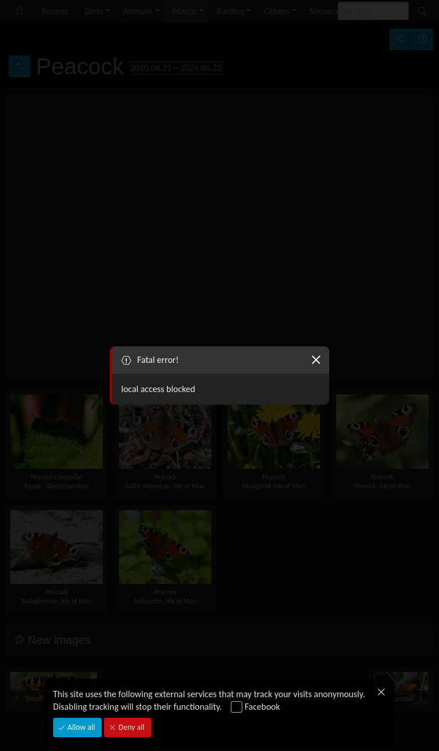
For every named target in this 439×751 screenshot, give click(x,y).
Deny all (130, 727)
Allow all (80, 727)
